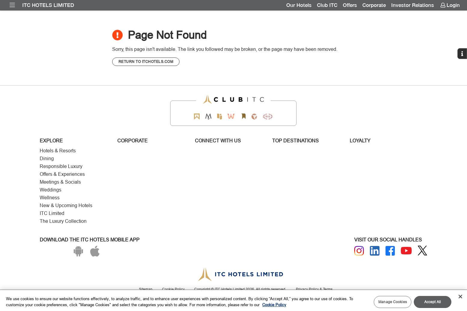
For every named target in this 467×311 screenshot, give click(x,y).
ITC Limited (52, 213)
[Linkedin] (374, 251)
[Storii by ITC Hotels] (243, 116)
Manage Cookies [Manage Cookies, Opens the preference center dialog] (392, 302)
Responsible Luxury (61, 166)
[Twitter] (422, 251)
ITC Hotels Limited (48, 5)
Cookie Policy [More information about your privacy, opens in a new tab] (274, 304)
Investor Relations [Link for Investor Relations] (412, 5)
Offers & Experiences (62, 174)
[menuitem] (12, 5)
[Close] (460, 296)
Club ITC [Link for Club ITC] (327, 5)
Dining (47, 158)
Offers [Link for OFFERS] (350, 5)
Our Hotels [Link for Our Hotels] (299, 5)
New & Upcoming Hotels (66, 205)
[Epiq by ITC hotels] (220, 116)
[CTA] (146, 62)
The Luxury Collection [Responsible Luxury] (63, 221)
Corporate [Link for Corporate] (374, 5)
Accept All (432, 302)
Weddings (50, 189)
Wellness (50, 197)
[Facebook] (390, 251)
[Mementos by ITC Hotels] (208, 116)
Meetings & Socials (60, 182)
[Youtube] (406, 250)
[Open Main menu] (12, 5)
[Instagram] (359, 251)
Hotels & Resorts (58, 150)
